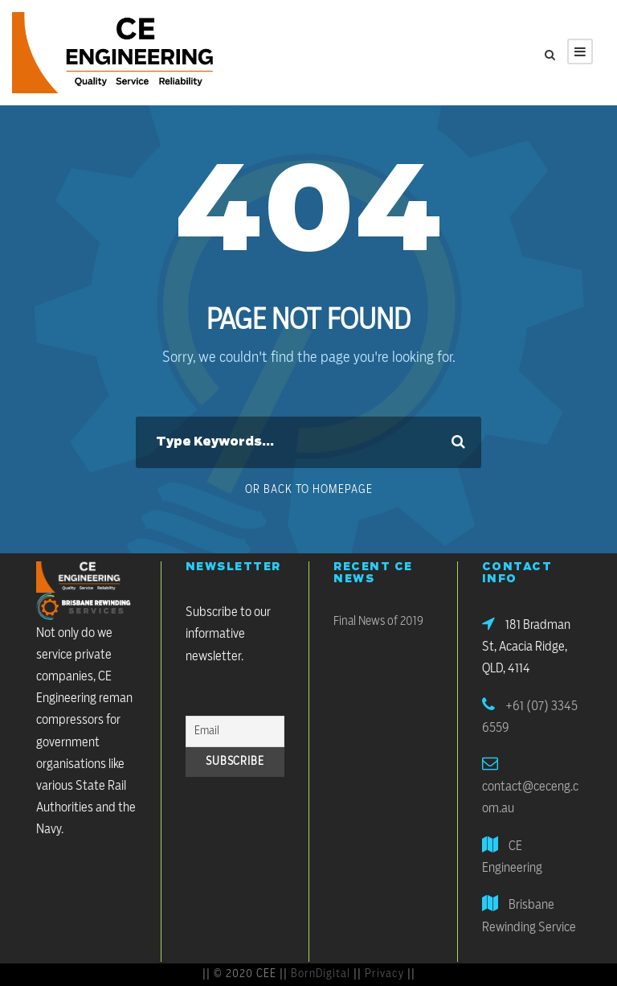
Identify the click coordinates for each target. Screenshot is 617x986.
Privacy (384, 974)
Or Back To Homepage (309, 489)
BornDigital (320, 974)
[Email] (235, 731)
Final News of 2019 (378, 621)
